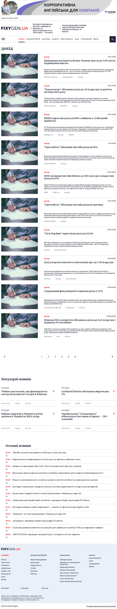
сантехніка (71, 279)
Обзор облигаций (67, 570)
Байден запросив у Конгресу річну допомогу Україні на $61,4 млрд (27, 415)
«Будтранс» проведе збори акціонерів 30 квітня (60, 522)
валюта (55, 39)
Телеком (34, 571)
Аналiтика (46, 39)
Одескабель (50, 163)
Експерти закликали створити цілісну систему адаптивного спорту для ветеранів (60, 488)
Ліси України (60, 250)
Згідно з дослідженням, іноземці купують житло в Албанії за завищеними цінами (60, 481)
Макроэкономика (67, 567)
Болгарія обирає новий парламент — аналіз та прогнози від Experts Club (60, 508)
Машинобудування (38, 560)
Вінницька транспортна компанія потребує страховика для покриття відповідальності (60, 474)
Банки (3, 579)
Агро (3, 577)
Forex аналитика (66, 578)
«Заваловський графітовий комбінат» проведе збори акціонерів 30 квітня (60, 501)
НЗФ (46, 192)
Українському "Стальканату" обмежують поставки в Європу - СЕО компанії (88, 417)
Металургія (6, 574)
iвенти (96, 39)
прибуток (48, 135)
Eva (58, 336)
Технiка (28, 403)
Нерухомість (35, 565)
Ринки (3, 560)
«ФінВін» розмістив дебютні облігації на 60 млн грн (60, 453)
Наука (17, 403)
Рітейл (33, 568)
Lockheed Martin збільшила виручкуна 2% (88, 393)
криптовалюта (66, 39)
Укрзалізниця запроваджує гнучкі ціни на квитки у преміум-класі (60, 460)
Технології (5, 403)
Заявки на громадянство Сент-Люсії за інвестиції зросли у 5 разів (60, 467)
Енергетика (6, 568)
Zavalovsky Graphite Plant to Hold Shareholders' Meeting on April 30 (60, 494)
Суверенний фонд (52, 308)
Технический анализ (68, 576)
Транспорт (34, 562)
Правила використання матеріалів (101, 606)
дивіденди (68, 77)
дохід (80, 77)
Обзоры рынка (66, 560)
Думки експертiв (33, 39)
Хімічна (33, 574)
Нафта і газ (5, 571)
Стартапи (5, 565)
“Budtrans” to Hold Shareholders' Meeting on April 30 (60, 515)
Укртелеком (50, 106)
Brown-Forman (51, 77)
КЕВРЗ (71, 135)
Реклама (24, 588)
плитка (47, 279)
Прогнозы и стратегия (69, 573)
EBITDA (63, 106)
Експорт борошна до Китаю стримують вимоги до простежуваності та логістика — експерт (41, 28)
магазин (48, 336)
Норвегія (70, 308)
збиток (56, 192)
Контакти (5, 588)
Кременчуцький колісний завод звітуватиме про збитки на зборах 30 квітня (73, 28)
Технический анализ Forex (71, 581)
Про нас (45, 588)
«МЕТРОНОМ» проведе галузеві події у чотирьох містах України (60, 535)
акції (77, 39)
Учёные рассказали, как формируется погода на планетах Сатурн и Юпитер (27, 393)
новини (21, 39)
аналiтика (65, 555)
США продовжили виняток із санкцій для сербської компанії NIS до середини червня (60, 528)
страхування (86, 39)
